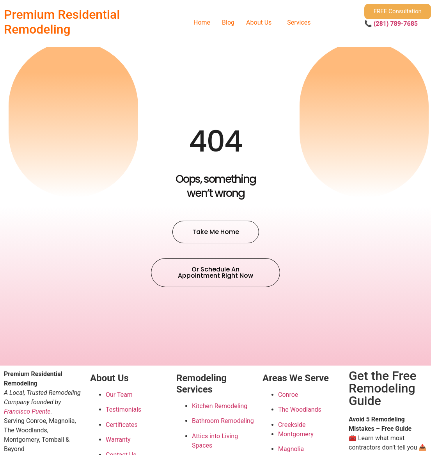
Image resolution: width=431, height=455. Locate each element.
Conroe (288, 394)
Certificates (122, 424)
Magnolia (291, 449)
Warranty (118, 439)
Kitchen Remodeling (219, 406)
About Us (258, 22)
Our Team (119, 394)
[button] (260, 23)
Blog (228, 22)
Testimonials (123, 409)
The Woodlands (299, 409)
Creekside (291, 424)
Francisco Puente (27, 411)
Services (298, 22)
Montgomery (296, 434)
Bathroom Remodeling (223, 421)
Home (201, 22)
